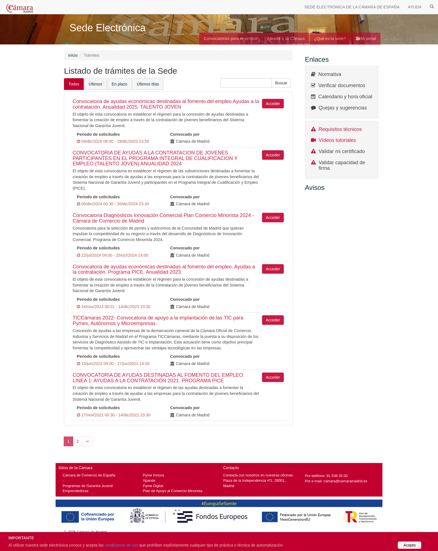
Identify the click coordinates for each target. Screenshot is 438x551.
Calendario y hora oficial (345, 96)
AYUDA (415, 7)
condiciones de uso (121, 545)
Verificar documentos (341, 85)
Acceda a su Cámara (286, 38)
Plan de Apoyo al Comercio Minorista (173, 491)
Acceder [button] (273, 103)
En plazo (119, 84)
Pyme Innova (153, 475)
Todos (73, 84)
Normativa (329, 74)
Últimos (95, 84)
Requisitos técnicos (340, 129)
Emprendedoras (75, 491)
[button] (281, 83)
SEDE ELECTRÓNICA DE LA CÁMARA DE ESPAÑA (352, 7)
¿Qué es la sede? (330, 38)
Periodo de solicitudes (98, 134)
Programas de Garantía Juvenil (88, 486)
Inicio (73, 55)
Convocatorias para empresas (231, 38)
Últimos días (148, 84)
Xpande (149, 480)
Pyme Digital (153, 486)
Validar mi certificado (342, 151)
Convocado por (185, 134)
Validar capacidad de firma (342, 165)
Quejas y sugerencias (343, 108)
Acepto (409, 545)
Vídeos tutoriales (337, 140)
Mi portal (366, 38)
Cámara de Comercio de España (89, 475)
